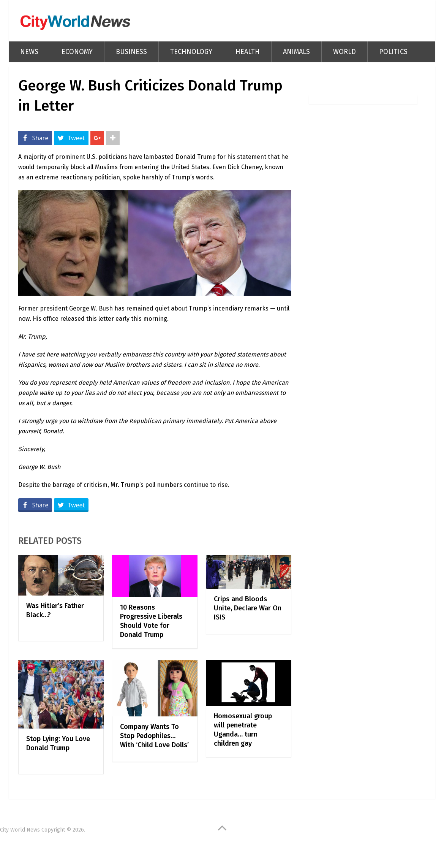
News (29, 52)
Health (247, 52)
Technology (191, 52)
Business (131, 52)
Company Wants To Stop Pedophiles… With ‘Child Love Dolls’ (154, 735)
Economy (77, 52)
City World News (20, 830)
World (344, 52)
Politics (393, 52)
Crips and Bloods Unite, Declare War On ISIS (247, 608)
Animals (296, 52)
